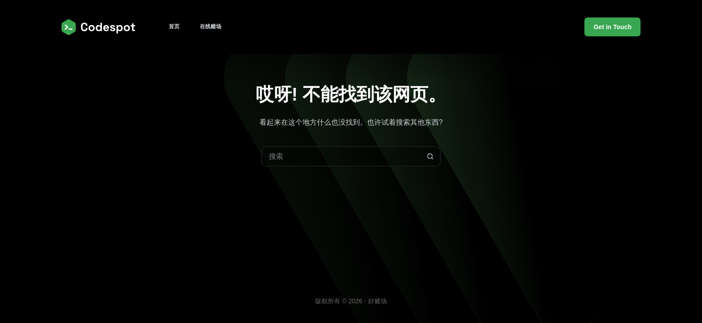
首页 (174, 26)
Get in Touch (612, 27)
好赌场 (377, 301)
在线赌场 (210, 26)
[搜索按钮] (431, 156)
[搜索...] (341, 156)
